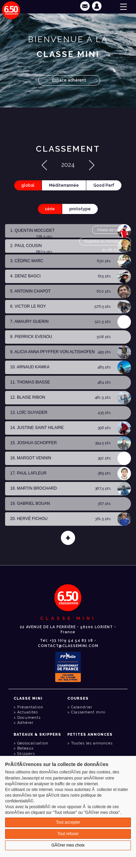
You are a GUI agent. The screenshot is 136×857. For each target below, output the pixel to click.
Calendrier (81, 707)
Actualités (27, 712)
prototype (80, 209)
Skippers (26, 754)
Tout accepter (68, 822)
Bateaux (25, 748)
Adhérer (25, 723)
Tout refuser (67, 833)
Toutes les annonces (92, 743)
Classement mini (88, 712)
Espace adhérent (69, 80)
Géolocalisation (32, 743)
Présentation (30, 707)
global (28, 185)
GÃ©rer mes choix (68, 845)
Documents (29, 717)
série (50, 209)
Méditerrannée (64, 185)
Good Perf (103, 185)
